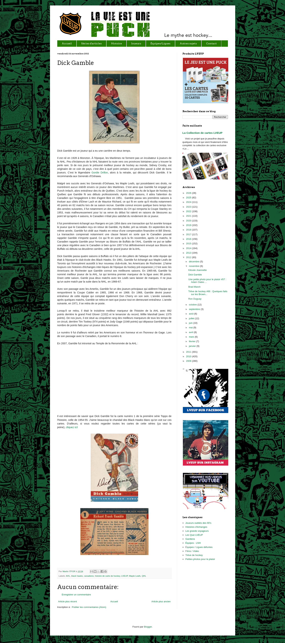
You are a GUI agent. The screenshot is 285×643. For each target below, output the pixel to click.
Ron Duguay (194, 298)
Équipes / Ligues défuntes (199, 547)
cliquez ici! (72, 427)
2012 (189, 257)
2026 (189, 193)
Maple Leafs (135, 576)
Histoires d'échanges (196, 527)
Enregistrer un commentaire (76, 594)
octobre (193, 304)
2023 (189, 206)
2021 (189, 216)
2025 (189, 197)
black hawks (77, 576)
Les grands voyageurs (197, 531)
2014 (189, 248)
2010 (189, 356)
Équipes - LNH (193, 543)
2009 (189, 361)
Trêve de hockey (194, 555)
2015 (189, 243)
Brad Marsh (194, 286)
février (192, 341)
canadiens (89, 576)
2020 (189, 220)
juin (191, 323)
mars (192, 336)
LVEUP (124, 576)
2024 (189, 202)
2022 (189, 211)
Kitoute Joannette (197, 270)
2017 (189, 234)
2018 (189, 229)
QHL (144, 576)
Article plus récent (67, 601)
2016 (189, 239)
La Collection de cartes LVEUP (202, 132)
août (191, 313)
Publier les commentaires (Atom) (89, 607)
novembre (194, 266)
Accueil (114, 601)
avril (191, 332)
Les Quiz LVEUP (194, 535)
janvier (192, 346)
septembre (195, 309)
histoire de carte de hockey (107, 576)
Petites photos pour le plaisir (200, 559)
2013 (189, 252)
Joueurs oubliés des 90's (198, 523)
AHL (68, 576)
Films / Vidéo (192, 551)
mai (191, 327)
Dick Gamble (195, 274)
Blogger (148, 626)
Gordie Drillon (99, 172)
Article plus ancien (161, 601)
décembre (194, 261)
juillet (192, 318)
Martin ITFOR (69, 571)
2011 (189, 351)
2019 (189, 225)
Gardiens (190, 539)
